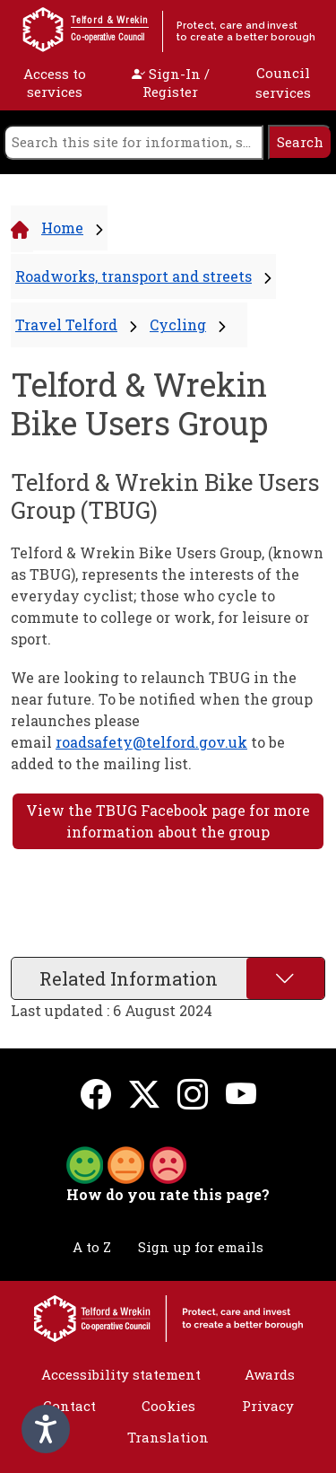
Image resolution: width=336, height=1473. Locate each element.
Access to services (54, 83)
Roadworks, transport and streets (133, 276)
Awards (270, 1374)
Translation (168, 1437)
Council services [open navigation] (283, 83)
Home (62, 227)
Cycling (178, 324)
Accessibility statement (121, 1374)
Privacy (268, 1406)
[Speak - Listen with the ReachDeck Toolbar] (46, 1429)
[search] (133, 142)
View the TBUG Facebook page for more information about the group (168, 821)
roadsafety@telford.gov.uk (151, 741)
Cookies (168, 1406)
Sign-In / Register (171, 83)
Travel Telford (66, 324)
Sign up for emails (200, 1247)
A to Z (92, 1247)
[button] (126, 1163)
